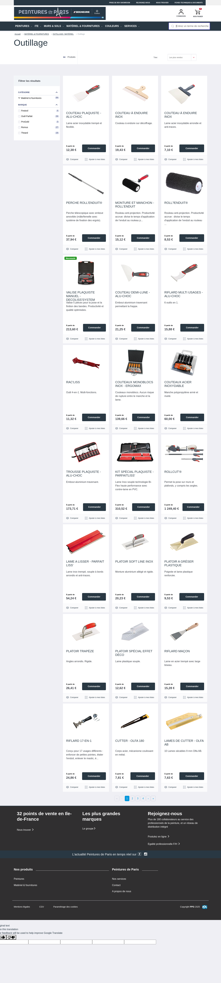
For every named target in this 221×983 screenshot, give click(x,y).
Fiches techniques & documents (189, 3)
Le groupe (89, 828)
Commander (94, 148)
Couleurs (113, 26)
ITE (38, 26)
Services (131, 26)
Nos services (119, 879)
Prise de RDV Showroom (119, 3)
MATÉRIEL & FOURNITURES (84, 26)
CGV (41, 907)
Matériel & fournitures (25, 885)
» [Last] (153, 798)
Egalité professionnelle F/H (164, 844)
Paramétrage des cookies (65, 907)
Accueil (18, 34)
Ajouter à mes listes (95, 159)
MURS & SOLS (54, 26)
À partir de (70, 146)
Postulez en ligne (159, 836)
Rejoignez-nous (143, 3)
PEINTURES (23, 26)
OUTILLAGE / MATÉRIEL (63, 34)
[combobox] (189, 26)
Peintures (19, 879)
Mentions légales (22, 907)
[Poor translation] (11, 937)
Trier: (155, 57)
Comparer (72, 159)
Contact (116, 885)
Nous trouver (162, 3)
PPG (192, 907)
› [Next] (148, 798)
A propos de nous (121, 891)
